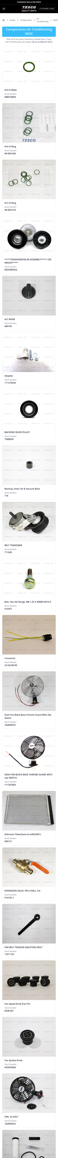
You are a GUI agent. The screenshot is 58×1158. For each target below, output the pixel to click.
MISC (55, 20)
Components (26, 20)
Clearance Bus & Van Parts (29, 2)
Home (12, 20)
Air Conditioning (42, 20)
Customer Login (46, 9)
